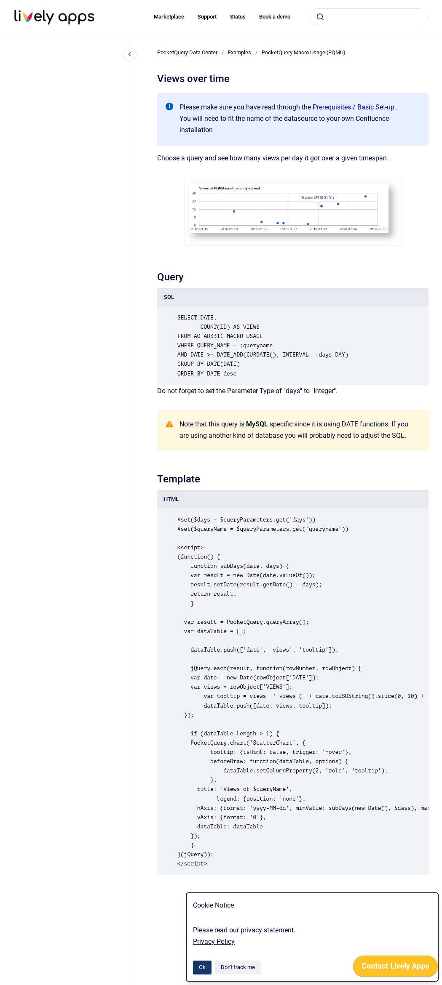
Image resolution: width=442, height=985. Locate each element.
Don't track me (238, 967)
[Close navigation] (130, 54)
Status (238, 16)
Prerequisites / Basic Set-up (353, 107)
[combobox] (369, 17)
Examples (239, 52)
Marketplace (169, 16)
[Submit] (320, 17)
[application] (395, 968)
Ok (202, 967)
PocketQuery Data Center (187, 52)
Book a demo (274, 16)
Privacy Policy (214, 941)
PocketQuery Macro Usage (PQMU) (304, 52)
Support (207, 16)
